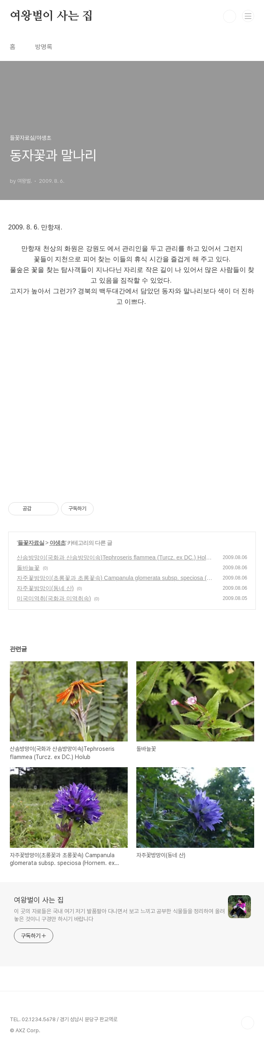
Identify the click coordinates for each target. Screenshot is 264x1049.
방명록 (43, 47)
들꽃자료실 (31, 542)
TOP (247, 1022)
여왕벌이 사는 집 (51, 16)
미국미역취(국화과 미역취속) (54, 598)
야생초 (57, 542)
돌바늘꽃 (28, 567)
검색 (229, 16)
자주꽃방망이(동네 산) (45, 588)
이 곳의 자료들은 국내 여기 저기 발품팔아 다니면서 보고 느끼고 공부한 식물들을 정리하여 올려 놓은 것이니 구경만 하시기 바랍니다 (119, 915)
